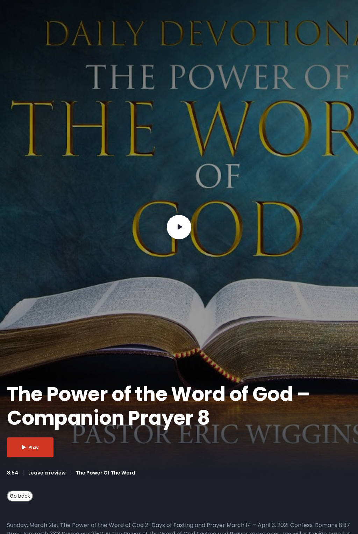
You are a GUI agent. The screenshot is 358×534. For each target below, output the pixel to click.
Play (30, 447)
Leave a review (47, 472)
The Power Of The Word (105, 472)
